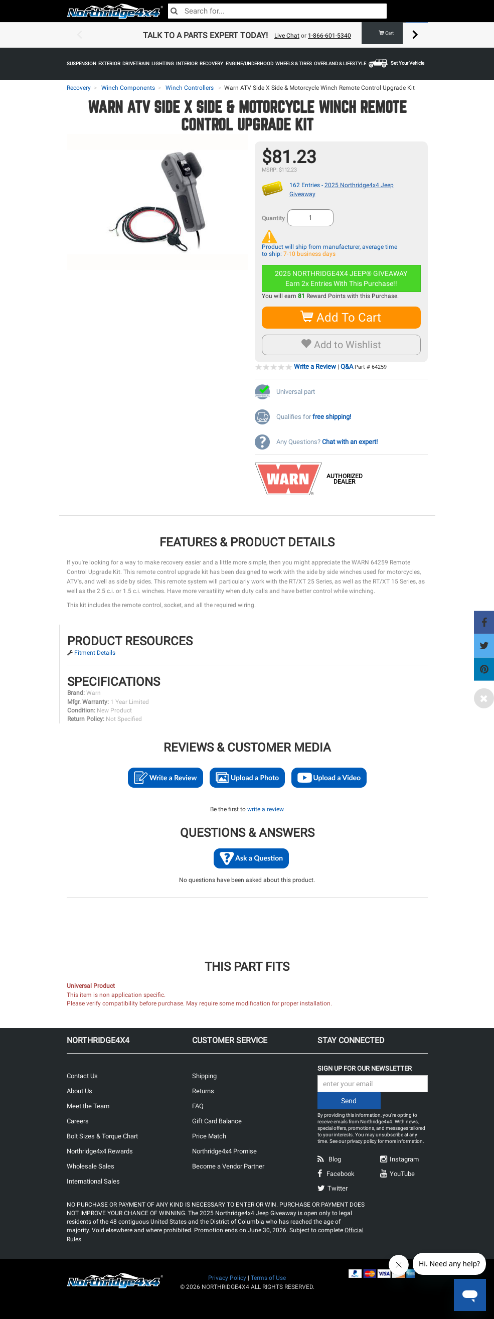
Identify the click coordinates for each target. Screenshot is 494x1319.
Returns (203, 1091)
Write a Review (315, 366)
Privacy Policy (227, 1277)
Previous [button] (79, 35)
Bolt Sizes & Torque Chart (102, 1136)
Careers (78, 1121)
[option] (247, 35)
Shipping (204, 1076)
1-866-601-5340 (329, 35)
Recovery (79, 87)
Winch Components (128, 87)
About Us (79, 1091)
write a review (265, 809)
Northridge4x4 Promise (224, 1151)
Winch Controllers (190, 87)
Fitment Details (94, 652)
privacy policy (362, 1141)
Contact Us (82, 1076)
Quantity (273, 218)
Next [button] (415, 35)
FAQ (198, 1106)
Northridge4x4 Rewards (100, 1151)
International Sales (93, 1181)
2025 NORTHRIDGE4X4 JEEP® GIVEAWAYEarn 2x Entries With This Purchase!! (341, 278)
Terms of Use (268, 1277)
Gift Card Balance (217, 1121)
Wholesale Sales (90, 1166)
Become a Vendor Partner (228, 1166)
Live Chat (286, 35)
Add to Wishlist (341, 345)
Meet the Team (88, 1106)
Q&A (347, 366)
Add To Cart (341, 317)
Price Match (209, 1136)
